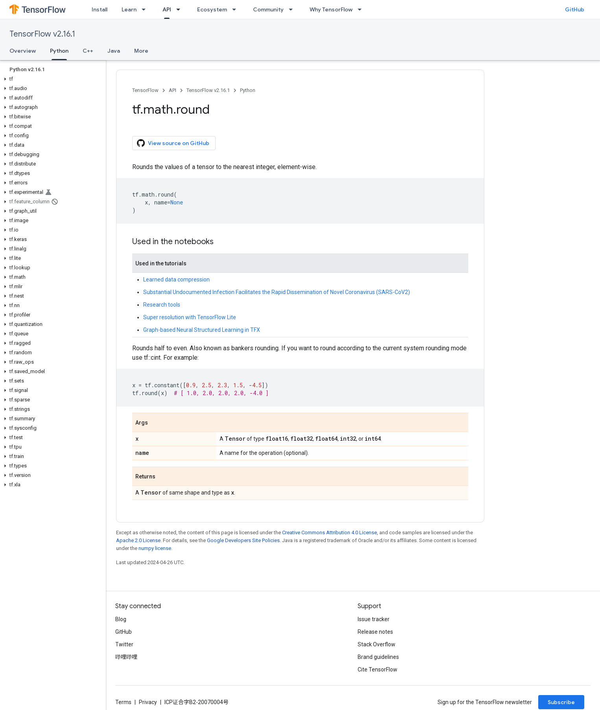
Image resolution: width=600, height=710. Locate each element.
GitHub (574, 9)
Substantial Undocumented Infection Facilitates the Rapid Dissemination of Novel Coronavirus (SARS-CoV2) (276, 292)
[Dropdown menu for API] (180, 9)
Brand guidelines (378, 657)
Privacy (148, 702)
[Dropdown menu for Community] (293, 9)
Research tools (161, 305)
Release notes (375, 632)
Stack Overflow (376, 644)
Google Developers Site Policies (243, 540)
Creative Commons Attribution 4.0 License (329, 532)
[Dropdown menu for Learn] (146, 9)
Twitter (124, 644)
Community (268, 9)
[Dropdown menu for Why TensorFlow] (362, 9)
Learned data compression (176, 279)
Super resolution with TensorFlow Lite (189, 317)
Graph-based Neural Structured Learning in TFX (201, 330)
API (172, 90)
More (141, 50)
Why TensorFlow (331, 9)
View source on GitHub (173, 143)
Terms (123, 702)
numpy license (154, 548)
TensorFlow (145, 90)
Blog (120, 619)
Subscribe (561, 702)
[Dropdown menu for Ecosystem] (236, 9)
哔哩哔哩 (126, 657)
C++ (88, 50)
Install (99, 9)
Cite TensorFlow (377, 669)
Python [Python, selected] (59, 50)
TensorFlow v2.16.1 (42, 34)
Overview (22, 50)
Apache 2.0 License (138, 540)
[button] (51, 79)
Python (247, 90)
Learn (129, 9)
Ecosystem (212, 9)
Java (113, 50)
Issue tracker (374, 619)
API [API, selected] (166, 9)
